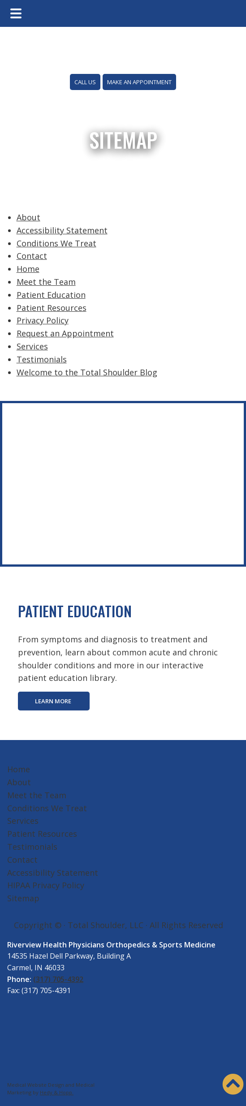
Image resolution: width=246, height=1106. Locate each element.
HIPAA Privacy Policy (45, 885)
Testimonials (42, 359)
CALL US (85, 82)
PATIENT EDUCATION (75, 610)
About (28, 217)
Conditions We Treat (56, 243)
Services (32, 346)
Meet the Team (46, 281)
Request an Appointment (65, 333)
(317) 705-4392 (58, 979)
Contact (32, 255)
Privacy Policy (43, 320)
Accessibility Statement (62, 230)
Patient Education (51, 294)
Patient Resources (51, 307)
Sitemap (23, 898)
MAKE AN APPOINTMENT (139, 82)
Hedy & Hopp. (56, 1092)
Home (28, 268)
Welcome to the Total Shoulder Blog (87, 372)
